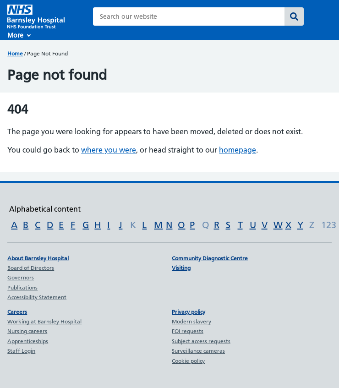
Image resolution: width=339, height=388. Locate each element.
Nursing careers (27, 331)
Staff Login (21, 350)
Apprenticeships (27, 341)
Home (15, 53)
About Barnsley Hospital (38, 258)
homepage (237, 149)
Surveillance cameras (198, 350)
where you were (108, 149)
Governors (20, 277)
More (15, 35)
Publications (22, 287)
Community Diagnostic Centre (210, 258)
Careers (17, 311)
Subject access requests (201, 341)
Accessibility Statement (36, 297)
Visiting (181, 267)
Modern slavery (191, 321)
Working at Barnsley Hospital (44, 321)
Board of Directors (30, 267)
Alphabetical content (45, 208)
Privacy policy (188, 311)
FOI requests (187, 331)
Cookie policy (188, 360)
